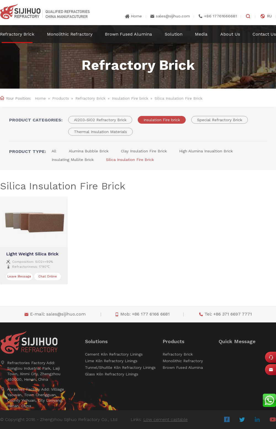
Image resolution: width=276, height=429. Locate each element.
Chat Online (47, 276)
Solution (173, 34)
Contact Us (264, 34)
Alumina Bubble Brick (88, 151)
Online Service (272, 359)
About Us (230, 34)
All (54, 151)
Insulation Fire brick (130, 98)
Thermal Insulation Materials (100, 131)
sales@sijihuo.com (173, 16)
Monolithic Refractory (69, 34)
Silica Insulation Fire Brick (130, 159)
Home (136, 16)
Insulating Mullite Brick (73, 159)
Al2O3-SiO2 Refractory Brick (100, 120)
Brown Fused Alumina (128, 34)
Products (60, 98)
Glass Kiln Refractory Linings (111, 374)
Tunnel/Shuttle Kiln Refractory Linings (120, 367)
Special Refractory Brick (219, 120)
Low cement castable (165, 419)
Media (201, 34)
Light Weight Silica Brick (32, 253)
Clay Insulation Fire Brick (144, 151)
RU (269, 16)
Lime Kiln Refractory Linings (111, 361)
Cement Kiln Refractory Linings (114, 354)
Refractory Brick (17, 34)
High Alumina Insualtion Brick (206, 151)
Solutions (96, 341)
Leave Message (19, 276)
